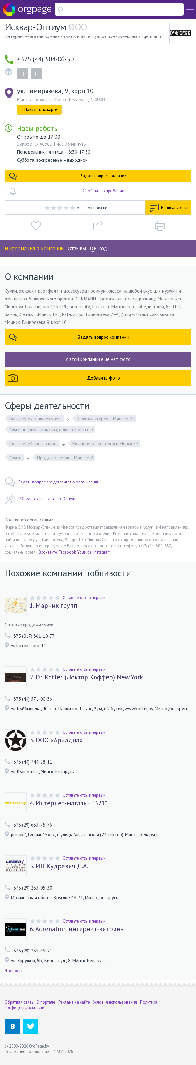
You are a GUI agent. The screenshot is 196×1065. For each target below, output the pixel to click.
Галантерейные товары (33, 444)
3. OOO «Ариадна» (56, 740)
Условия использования (115, 1002)
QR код (98, 248)
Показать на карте (39, 109)
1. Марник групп (53, 605)
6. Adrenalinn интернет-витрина (77, 929)
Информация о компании (34, 248)
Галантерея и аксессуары (35, 419)
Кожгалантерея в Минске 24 (106, 419)
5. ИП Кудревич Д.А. (59, 866)
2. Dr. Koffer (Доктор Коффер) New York (86, 677)
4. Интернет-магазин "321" (68, 803)
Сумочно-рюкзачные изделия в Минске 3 (51, 430)
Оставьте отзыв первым (84, 597)
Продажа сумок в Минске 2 (65, 458)
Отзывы (77, 248)
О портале (46, 1002)
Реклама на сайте (74, 1002)
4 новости (14, 970)
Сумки (16, 458)
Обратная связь (19, 1002)
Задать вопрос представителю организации (52, 482)
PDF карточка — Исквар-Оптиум (40, 499)
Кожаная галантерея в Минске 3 (105, 444)
